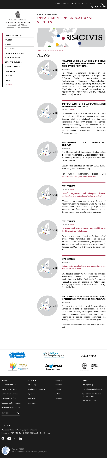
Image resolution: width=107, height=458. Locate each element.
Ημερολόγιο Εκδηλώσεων (92, 389)
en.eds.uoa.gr (77, 4)
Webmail (58, 385)
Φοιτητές (32, 398)
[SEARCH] (95, 3)
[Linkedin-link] (104, 7)
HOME (39, 51)
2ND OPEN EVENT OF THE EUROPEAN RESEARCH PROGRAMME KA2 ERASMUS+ (83, 105)
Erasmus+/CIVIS (48, 51)
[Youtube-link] (96, 7)
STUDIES (8, 40)
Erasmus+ (10, 71)
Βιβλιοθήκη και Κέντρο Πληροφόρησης (91, 395)
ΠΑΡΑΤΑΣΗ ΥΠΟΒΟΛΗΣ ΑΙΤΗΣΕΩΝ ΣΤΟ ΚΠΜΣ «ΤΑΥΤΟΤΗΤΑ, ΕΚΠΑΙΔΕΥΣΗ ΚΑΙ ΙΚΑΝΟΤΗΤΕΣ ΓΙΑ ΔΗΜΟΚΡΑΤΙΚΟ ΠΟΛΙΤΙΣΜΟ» (83, 63)
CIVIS (56, 51)
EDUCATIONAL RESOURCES (16, 53)
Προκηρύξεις (87, 385)
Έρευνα (31, 394)
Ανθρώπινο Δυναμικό (11, 394)
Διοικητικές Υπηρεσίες (11, 389)
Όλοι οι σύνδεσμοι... (90, 401)
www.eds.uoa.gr (62, 4)
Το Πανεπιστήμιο (9, 385)
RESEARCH (9, 49)
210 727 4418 (13, 433)
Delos (57, 394)
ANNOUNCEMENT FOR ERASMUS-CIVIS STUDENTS (83, 143)
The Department (12, 35)
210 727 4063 (28, 433)
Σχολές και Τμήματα (36, 389)
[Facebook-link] (92, 7)
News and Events (13, 62)
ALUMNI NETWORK (12, 57)
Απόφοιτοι (32, 403)
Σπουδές (32, 385)
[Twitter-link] (100, 7)
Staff (7, 44)
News (61, 51)
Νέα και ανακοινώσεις (11, 407)
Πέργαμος (59, 398)
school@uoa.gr (45, 433)
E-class (58, 389)
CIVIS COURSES (68, 186)
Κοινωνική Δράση (9, 398)
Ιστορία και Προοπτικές (11, 403)
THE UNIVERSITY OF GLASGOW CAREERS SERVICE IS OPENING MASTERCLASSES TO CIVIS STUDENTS (83, 299)
